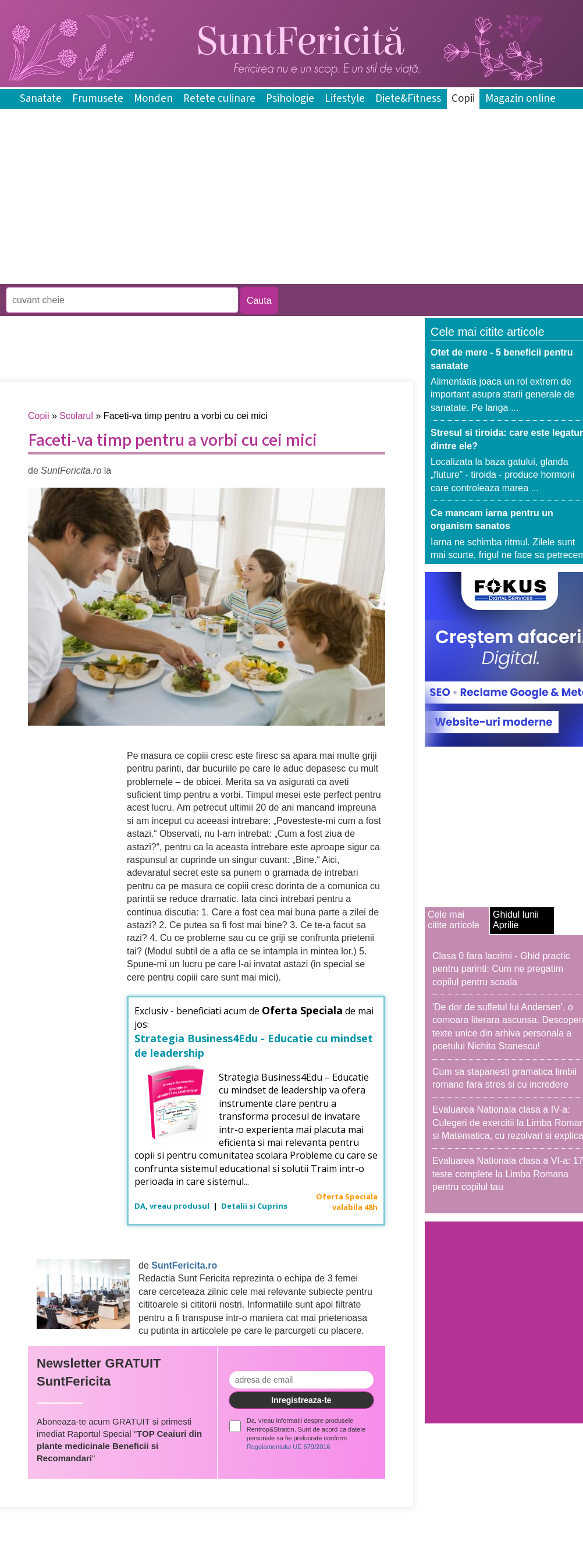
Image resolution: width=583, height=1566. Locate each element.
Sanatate (41, 98)
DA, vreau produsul (172, 1206)
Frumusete (97, 98)
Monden (153, 98)
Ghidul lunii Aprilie (516, 920)
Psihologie (290, 98)
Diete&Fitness (408, 98)
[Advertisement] (212, 275)
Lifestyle (345, 98)
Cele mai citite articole (453, 920)
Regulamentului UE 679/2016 (288, 1446)
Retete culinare (219, 98)
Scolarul (76, 416)
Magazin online (520, 98)
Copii (463, 98)
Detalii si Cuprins (254, 1206)
